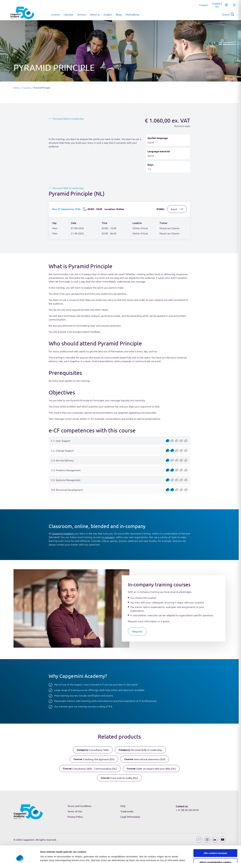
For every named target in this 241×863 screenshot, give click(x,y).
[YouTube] (222, 839)
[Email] (199, 839)
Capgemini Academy (63, 533)
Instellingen (165, 565)
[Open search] (228, 14)
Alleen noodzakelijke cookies (215, 553)
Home (16, 87)
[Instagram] (207, 839)
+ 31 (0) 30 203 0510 (187, 809)
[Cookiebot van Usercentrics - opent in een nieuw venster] (19, 565)
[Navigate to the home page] (22, 13)
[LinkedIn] (215, 839)
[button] (137, 631)
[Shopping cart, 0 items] (233, 6)
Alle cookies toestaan (215, 544)
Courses (26, 87)
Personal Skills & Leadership (68, 118)
